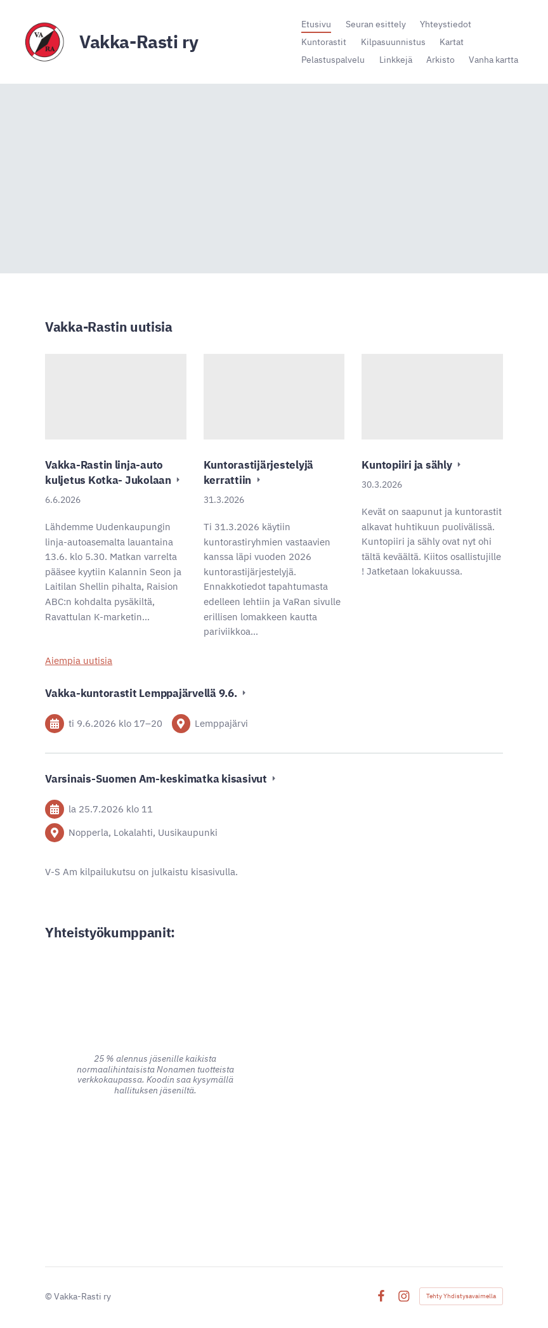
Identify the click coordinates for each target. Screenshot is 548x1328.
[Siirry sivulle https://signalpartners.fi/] (393, 1160)
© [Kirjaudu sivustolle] (49, 1296)
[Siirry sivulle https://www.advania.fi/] (155, 1160)
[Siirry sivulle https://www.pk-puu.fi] (392, 1036)
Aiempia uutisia (78, 660)
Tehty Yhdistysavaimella (461, 1296)
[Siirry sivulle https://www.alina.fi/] (155, 986)
